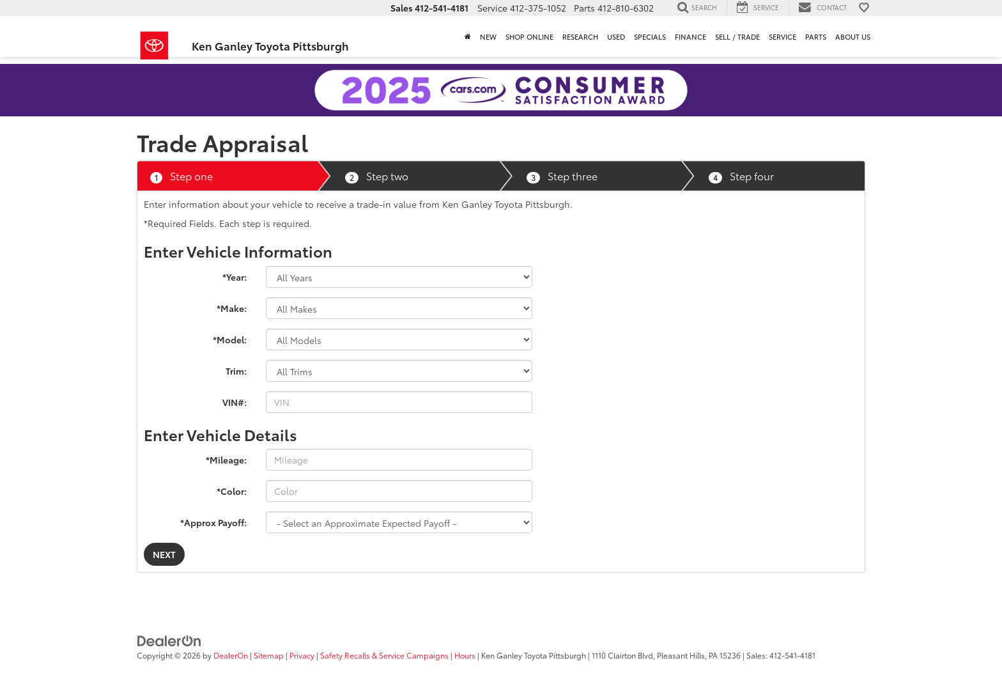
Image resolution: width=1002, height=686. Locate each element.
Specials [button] (650, 36)
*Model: (230, 339)
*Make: (232, 308)
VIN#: (234, 402)
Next (164, 554)
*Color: (232, 491)
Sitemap (269, 655)
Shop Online (529, 36)
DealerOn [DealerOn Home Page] (230, 655)
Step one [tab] (181, 175)
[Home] (467, 36)
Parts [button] (815, 36)
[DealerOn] (169, 639)
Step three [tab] (562, 175)
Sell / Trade (737, 36)
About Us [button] (852, 36)
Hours (464, 655)
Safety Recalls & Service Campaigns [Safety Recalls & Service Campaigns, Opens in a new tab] (384, 655)
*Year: (234, 276)
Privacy (301, 655)
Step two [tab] (376, 175)
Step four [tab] (741, 175)
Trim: (236, 370)
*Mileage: (226, 459)
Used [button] (616, 36)
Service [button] (782, 36)
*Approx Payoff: (213, 522)
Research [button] (580, 36)
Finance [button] (690, 36)
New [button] (488, 36)
